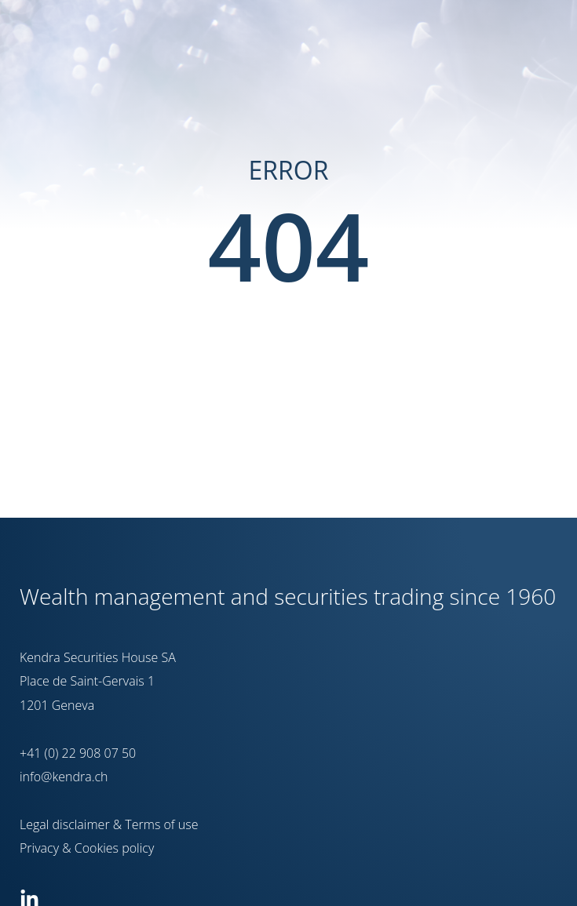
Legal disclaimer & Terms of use (109, 824)
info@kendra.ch (64, 776)
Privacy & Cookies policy (87, 848)
